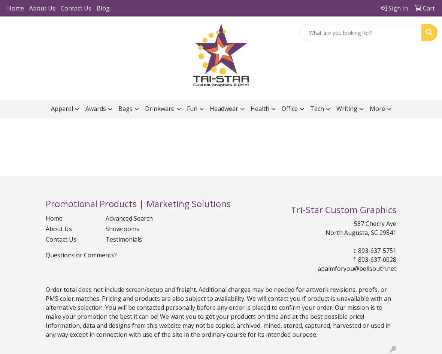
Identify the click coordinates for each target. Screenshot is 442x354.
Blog (103, 8)
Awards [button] (95, 109)
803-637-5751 (377, 250)
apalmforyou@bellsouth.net (357, 268)
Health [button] (260, 109)
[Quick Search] (360, 32)
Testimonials (124, 239)
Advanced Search (129, 218)
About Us (42, 8)
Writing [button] (346, 109)
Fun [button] (192, 109)
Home (15, 8)
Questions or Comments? (81, 255)
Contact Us (76, 8)
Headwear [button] (224, 109)
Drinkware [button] (160, 109)
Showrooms (122, 229)
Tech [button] (317, 109)
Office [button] (290, 109)
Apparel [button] (62, 109)
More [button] (377, 109)
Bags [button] (125, 109)
